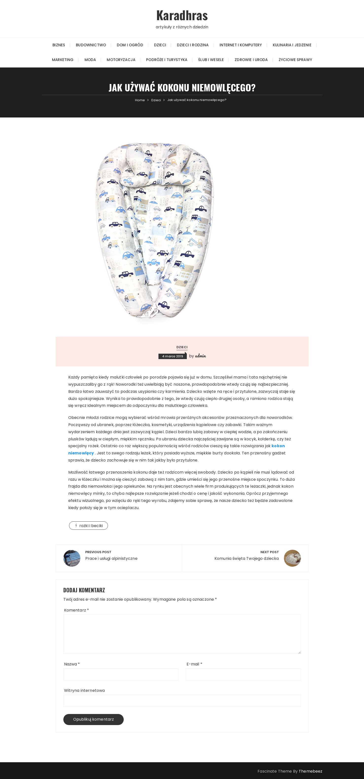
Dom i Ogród (130, 44)
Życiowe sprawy (295, 59)
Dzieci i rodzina (192, 44)
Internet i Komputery (241, 44)
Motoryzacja (121, 59)
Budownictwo (91, 44)
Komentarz (76, 610)
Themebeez (310, 771)
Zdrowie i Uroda (251, 59)
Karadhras (182, 14)
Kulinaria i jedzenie (292, 44)
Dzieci (160, 44)
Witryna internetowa (84, 690)
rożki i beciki (91, 525)
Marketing (62, 59)
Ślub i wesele (211, 59)
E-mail (194, 664)
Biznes (58, 44)
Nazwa (72, 664)
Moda (90, 59)
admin (200, 356)
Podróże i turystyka (166, 59)
